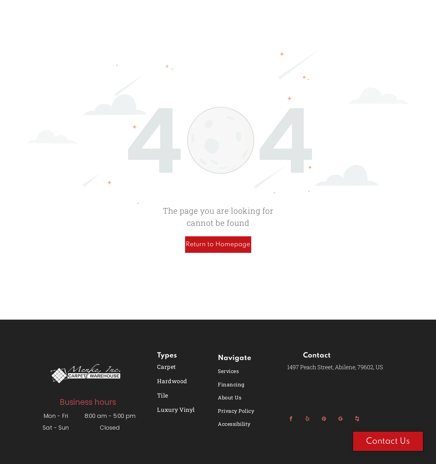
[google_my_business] (340, 419)
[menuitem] (183, 366)
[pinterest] (324, 419)
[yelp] (307, 419)
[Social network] (357, 419)
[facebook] (290, 419)
